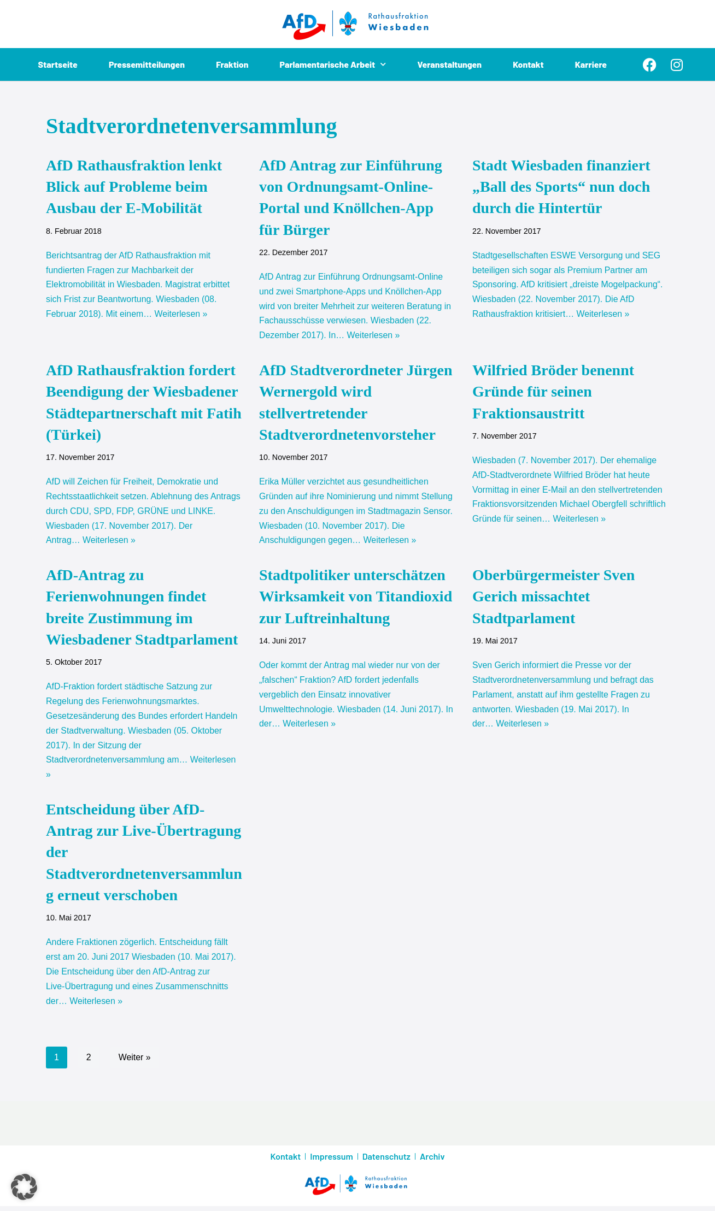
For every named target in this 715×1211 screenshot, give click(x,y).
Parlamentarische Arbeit (332, 64)
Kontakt (528, 64)
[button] (24, 1187)
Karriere (591, 64)
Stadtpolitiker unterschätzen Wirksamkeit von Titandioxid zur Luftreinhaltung (355, 598)
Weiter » (135, 1062)
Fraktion (232, 64)
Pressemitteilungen (146, 64)
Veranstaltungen (449, 64)
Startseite (58, 64)
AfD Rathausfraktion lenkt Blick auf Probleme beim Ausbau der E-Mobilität (134, 186)
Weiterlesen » (182, 315)
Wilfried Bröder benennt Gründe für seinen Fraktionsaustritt (553, 392)
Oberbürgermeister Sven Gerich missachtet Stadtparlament (553, 598)
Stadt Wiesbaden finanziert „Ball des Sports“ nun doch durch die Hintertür (561, 186)
